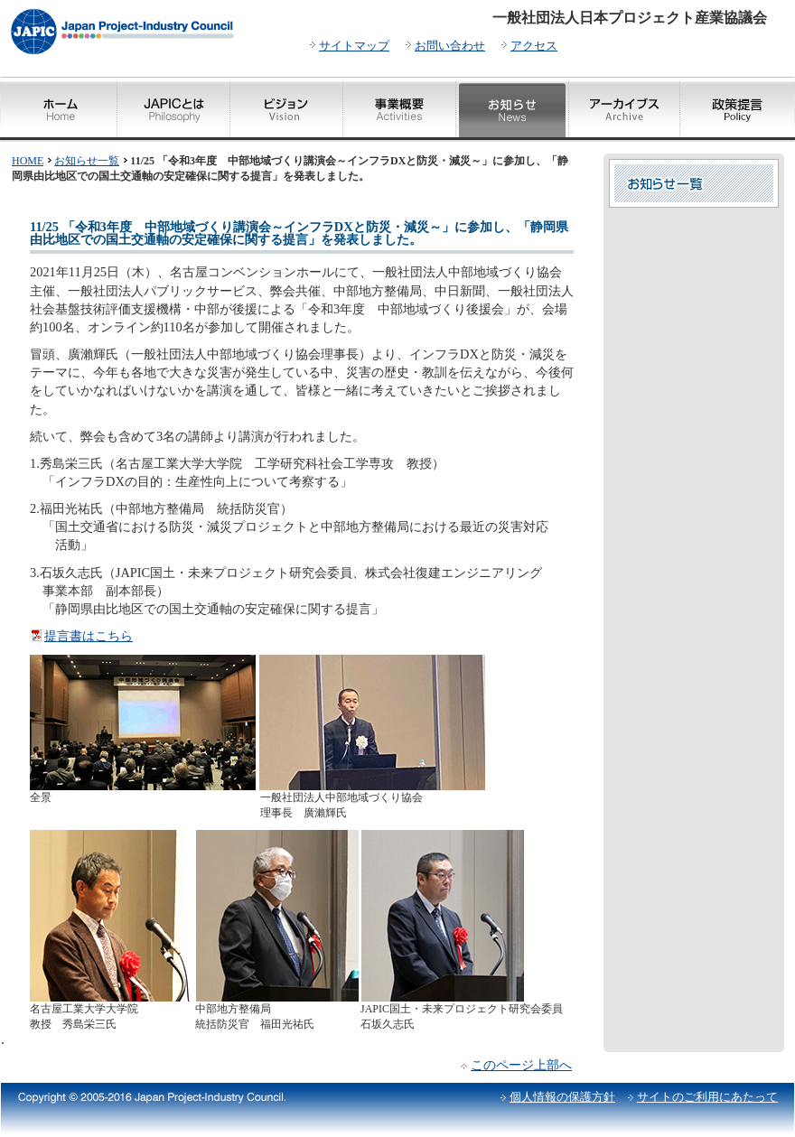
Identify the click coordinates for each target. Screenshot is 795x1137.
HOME (27, 160)
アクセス (533, 45)
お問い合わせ (450, 45)
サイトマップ (354, 45)
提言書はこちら (88, 636)
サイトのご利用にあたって (707, 1097)
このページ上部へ (521, 1065)
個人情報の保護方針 (562, 1097)
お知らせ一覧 (86, 160)
